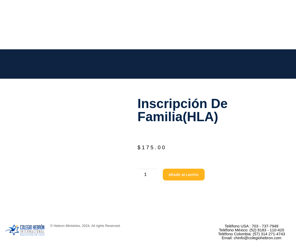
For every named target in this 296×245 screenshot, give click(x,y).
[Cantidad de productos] (146, 175)
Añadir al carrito (182, 174)
